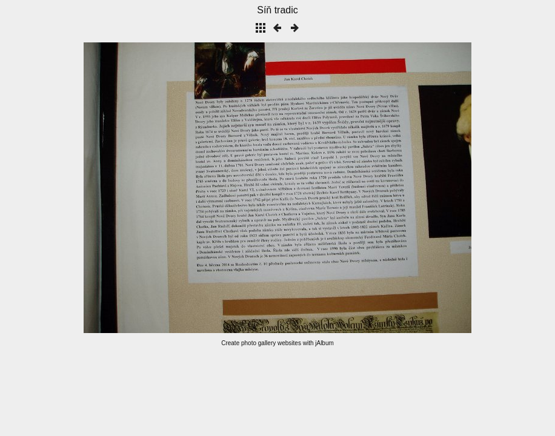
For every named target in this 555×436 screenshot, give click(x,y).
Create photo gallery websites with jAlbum (277, 343)
